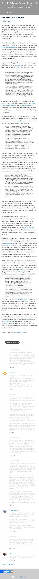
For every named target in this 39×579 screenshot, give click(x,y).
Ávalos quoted (31, 118)
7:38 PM (11, 389)
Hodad (11, 373)
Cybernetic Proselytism (8, 47)
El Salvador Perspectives (19, 3)
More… (17, 12)
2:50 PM (11, 367)
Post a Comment (8, 564)
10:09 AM (12, 560)
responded (17, 65)
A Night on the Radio (28, 227)
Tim (10, 553)
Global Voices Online (20, 332)
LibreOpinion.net (22, 121)
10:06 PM (12, 531)
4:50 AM (11, 432)
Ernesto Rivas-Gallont (26, 105)
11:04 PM (12, 548)
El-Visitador (12, 510)
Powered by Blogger (19, 577)
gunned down (8, 243)
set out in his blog (18, 272)
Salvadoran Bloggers (12, 342)
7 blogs (19, 208)
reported (20, 299)
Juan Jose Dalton (11, 105)
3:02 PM (11, 505)
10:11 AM (12, 455)
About (9, 12)
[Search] (36, 3)
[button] (36, 17)
